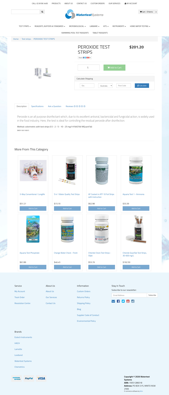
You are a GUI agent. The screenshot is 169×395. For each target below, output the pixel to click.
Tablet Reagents (100, 32)
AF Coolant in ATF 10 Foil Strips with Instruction (101, 196)
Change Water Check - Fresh (66, 252)
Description (22, 106)
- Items (146, 11)
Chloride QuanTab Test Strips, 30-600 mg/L (135, 254)
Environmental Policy (86, 321)
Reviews (75, 106)
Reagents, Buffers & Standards (50, 26)
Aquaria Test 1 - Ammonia (133, 194)
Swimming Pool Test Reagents (75, 32)
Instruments (119, 26)
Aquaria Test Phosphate (29, 252)
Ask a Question (54, 106)
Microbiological (77, 26)
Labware (94, 26)
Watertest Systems (23, 361)
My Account (20, 291)
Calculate (141, 85)
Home (16, 38)
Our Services (114, 3)
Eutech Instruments (23, 337)
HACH (17, 343)
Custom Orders (98, 3)
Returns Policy (83, 297)
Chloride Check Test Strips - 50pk (99, 254)
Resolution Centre (22, 303)
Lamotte (18, 349)
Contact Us (82, 3)
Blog (79, 309)
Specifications (37, 106)
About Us (69, 3)
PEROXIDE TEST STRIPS (44, 38)
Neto (141, 391)
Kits (105, 26)
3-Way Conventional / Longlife (32, 194)
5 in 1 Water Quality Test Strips (67, 194)
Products (56, 3)
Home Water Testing (140, 26)
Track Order (20, 297)
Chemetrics (20, 366)
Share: (85, 57)
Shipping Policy (83, 303)
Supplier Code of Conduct (88, 315)
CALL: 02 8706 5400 (40, 3)
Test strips (25, 26)
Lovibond (19, 355)
